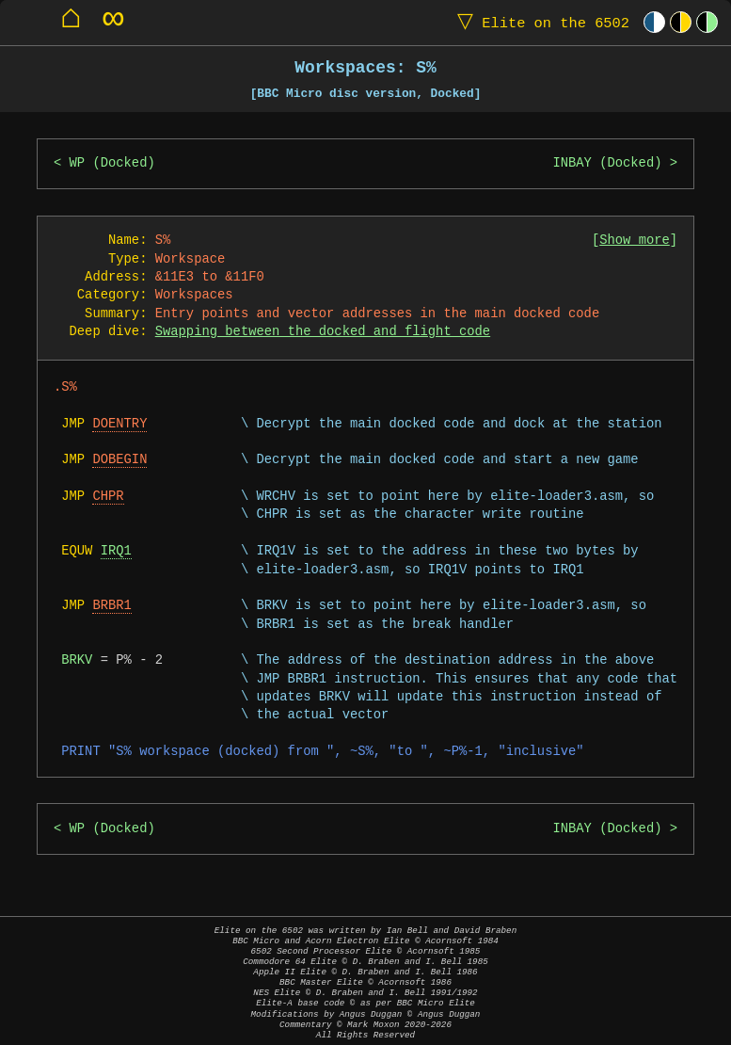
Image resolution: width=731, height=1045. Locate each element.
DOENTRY (119, 424)
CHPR (107, 497)
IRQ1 (116, 551)
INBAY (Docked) (606, 163)
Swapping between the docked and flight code (322, 332)
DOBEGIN (119, 460)
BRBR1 (111, 606)
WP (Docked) (112, 163)
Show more (634, 240)
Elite (539, 22)
